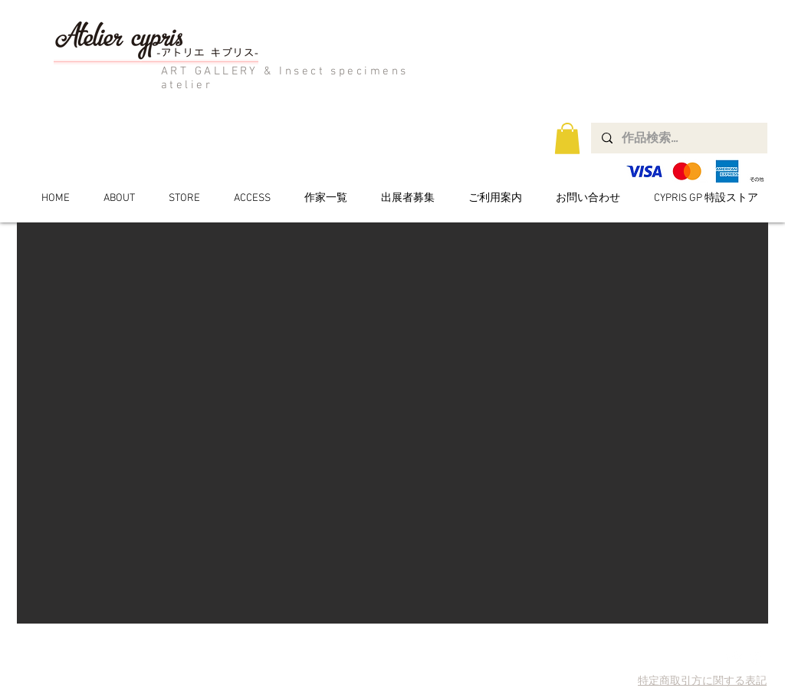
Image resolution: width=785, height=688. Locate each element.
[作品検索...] (678, 138)
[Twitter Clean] (734, 657)
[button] (567, 138)
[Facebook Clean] (755, 657)
